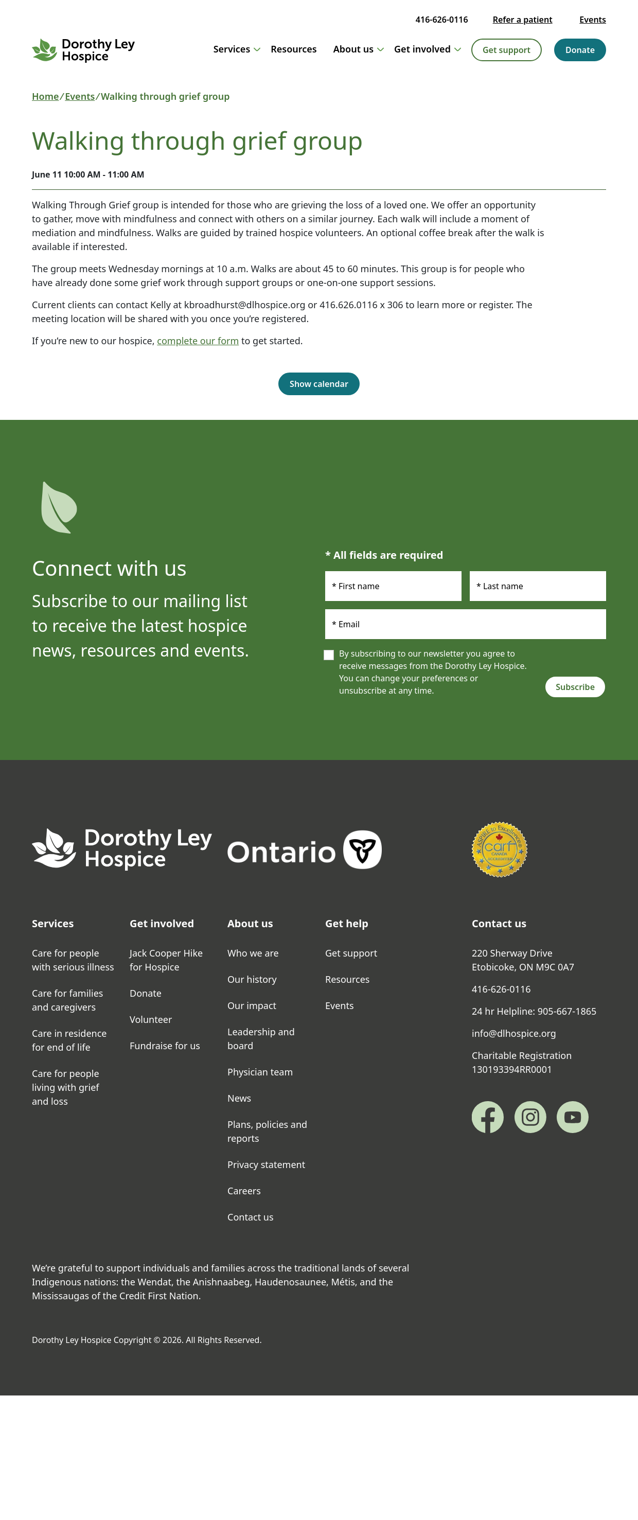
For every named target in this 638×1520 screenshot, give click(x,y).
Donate (580, 50)
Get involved (427, 49)
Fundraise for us (165, 1045)
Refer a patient (523, 19)
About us (358, 49)
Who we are (253, 953)
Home (45, 96)
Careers (244, 1191)
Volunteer (151, 1019)
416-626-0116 (442, 19)
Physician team (260, 1072)
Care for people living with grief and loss (65, 1087)
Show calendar (319, 384)
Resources (293, 49)
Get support (506, 50)
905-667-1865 (567, 1011)
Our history (252, 979)
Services (237, 49)
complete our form (198, 340)
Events (592, 19)
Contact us (250, 1217)
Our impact (251, 1005)
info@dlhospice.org (514, 1033)
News (239, 1098)
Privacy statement (266, 1164)
